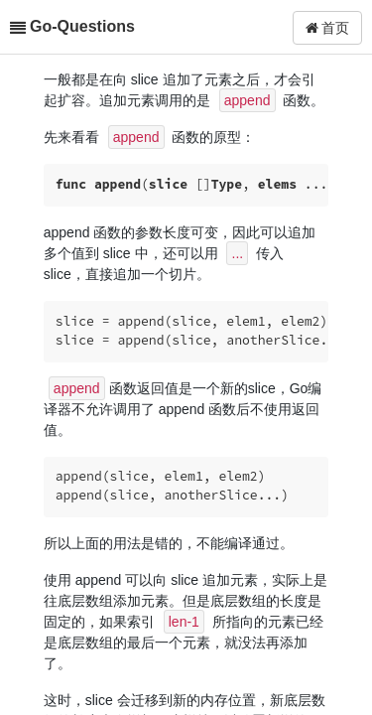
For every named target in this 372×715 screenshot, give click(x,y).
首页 (328, 28)
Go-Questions (82, 26)
